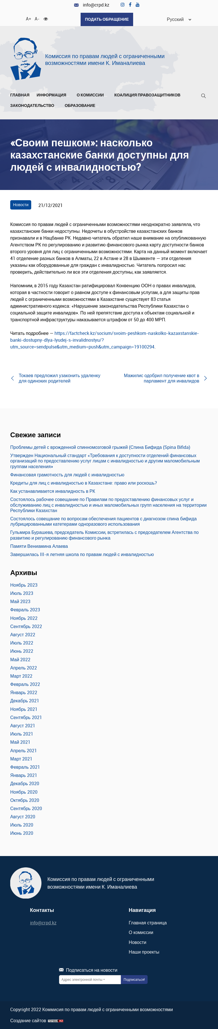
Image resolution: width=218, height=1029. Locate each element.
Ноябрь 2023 (23, 585)
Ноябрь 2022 (23, 618)
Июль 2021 (21, 734)
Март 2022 (21, 676)
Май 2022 (20, 659)
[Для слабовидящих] (45, 18)
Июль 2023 (21, 593)
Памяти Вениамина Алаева (39, 546)
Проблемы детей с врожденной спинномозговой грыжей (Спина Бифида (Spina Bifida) (100, 447)
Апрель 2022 (23, 668)
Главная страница (148, 923)
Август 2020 (22, 817)
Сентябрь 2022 (26, 626)
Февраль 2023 (25, 610)
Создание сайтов (28, 1020)
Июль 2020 (21, 825)
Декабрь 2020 (24, 783)
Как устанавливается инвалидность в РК (52, 491)
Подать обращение (107, 19)
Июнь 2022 (21, 651)
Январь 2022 (23, 692)
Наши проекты (144, 952)
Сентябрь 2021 (26, 717)
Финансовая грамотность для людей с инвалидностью (67, 475)
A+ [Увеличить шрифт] (28, 18)
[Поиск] (203, 97)
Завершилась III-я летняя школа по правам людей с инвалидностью (82, 554)
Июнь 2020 (21, 833)
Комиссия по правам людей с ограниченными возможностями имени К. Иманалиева (105, 59)
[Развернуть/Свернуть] (68, 96)
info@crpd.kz (91, 5)
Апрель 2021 (23, 750)
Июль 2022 (21, 643)
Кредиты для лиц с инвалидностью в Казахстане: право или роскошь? (83, 483)
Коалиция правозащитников (147, 95)
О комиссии (92, 95)
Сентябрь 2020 (26, 808)
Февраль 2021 (25, 767)
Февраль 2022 (25, 684)
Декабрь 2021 (24, 701)
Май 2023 (20, 601)
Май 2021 (20, 742)
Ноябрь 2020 (23, 792)
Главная (20, 95)
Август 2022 (22, 634)
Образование (82, 105)
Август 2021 (22, 725)
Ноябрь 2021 (23, 709)
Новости (20, 204)
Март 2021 (21, 759)
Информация (53, 95)
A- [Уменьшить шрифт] (37, 18)
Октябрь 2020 (24, 800)
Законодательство (34, 105)
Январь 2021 (23, 775)
